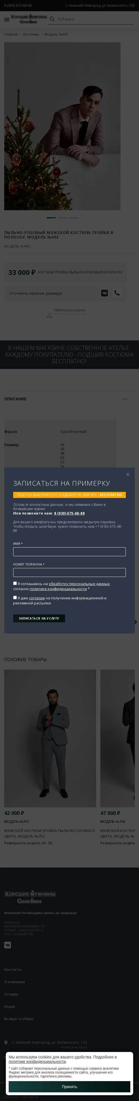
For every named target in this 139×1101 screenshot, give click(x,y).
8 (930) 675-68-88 (69, 513)
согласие (37, 597)
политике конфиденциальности (58, 588)
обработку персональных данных (79, 583)
